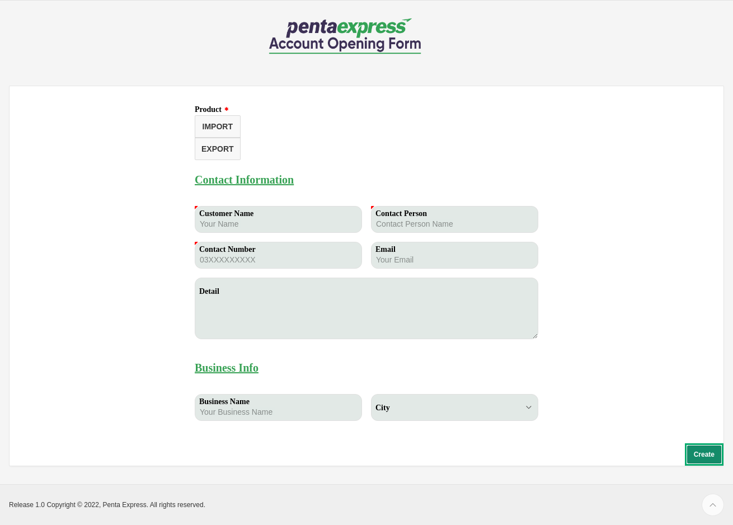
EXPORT (217, 148)
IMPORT (218, 126)
